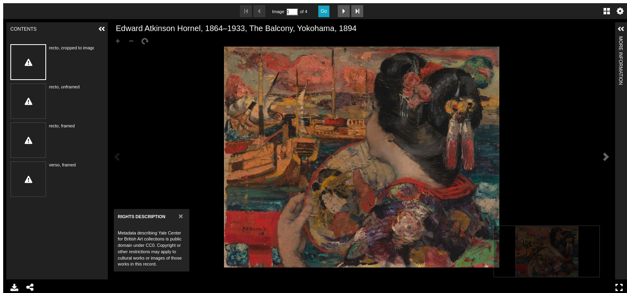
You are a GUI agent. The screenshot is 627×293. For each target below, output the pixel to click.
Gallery (607, 11)
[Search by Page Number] (292, 12)
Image (278, 11)
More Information (620, 39)
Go (324, 11)
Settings (620, 11)
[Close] (180, 216)
